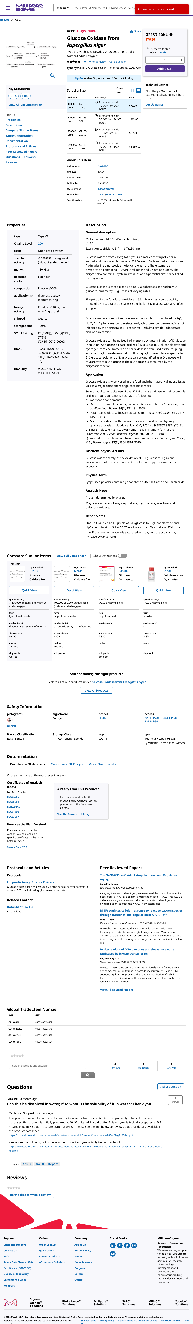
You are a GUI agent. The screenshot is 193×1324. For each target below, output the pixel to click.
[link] (17, 1056)
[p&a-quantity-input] (165, 60)
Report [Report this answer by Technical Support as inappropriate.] (53, 1155)
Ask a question (170, 1077)
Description (14, 125)
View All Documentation (25, 104)
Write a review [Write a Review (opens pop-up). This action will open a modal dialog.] (97, 61)
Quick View (29, 590)
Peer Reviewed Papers (21, 152)
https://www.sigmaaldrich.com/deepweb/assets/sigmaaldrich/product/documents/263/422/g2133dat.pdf (71, 1126)
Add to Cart (165, 69)
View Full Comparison (71, 555)
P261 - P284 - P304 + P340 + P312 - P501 (162, 719)
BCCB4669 (13, 811)
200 (40, 243)
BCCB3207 (13, 816)
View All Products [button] (96, 690)
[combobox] (103, 8)
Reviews (11, 162)
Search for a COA (17, 847)
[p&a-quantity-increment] (181, 60)
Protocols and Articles (21, 146)
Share (135, 31)
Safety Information (19, 136)
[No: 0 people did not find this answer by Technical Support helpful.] (40, 1155)
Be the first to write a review (32, 1186)
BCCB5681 (13, 801)
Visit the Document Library (73, 814)
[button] (175, 1090)
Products (4, 19)
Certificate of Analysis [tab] (27, 764)
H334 (102, 718)
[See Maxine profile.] (12, 1089)
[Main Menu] (8, 7)
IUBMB (119, 194)
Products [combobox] (61, 7)
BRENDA (110, 194)
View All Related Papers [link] (116, 990)
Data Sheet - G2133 (20, 907)
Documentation (17, 141)
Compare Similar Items (22, 130)
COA (14, 96)
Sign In (78, 78)
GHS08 (11, 726)
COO (25, 96)
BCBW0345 (13, 806)
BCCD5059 (13, 797)
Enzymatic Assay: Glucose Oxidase (30, 882)
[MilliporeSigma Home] (29, 7)
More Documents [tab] (102, 764)
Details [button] (162, 52)
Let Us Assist (154, 104)
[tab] (7, 20)
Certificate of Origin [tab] (67, 764)
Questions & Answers (21, 157)
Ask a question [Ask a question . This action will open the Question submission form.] (117, 61)
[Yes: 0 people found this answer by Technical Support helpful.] (27, 1155)
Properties (13, 120)
